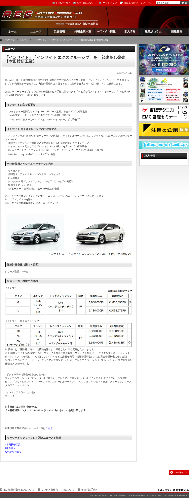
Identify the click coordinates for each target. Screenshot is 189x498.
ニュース (35, 31)
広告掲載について (86, 2)
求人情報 (129, 31)
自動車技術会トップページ (138, 2)
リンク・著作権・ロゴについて (58, 489)
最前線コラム (153, 31)
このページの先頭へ (179, 472)
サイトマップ (110, 2)
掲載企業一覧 (82, 31)
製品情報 (59, 31)
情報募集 (176, 31)
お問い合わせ (63, 2)
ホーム (12, 31)
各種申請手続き (89, 489)
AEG (44, 17)
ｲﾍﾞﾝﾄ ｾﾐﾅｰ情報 (106, 31)
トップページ (9, 40)
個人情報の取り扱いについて (19, 489)
